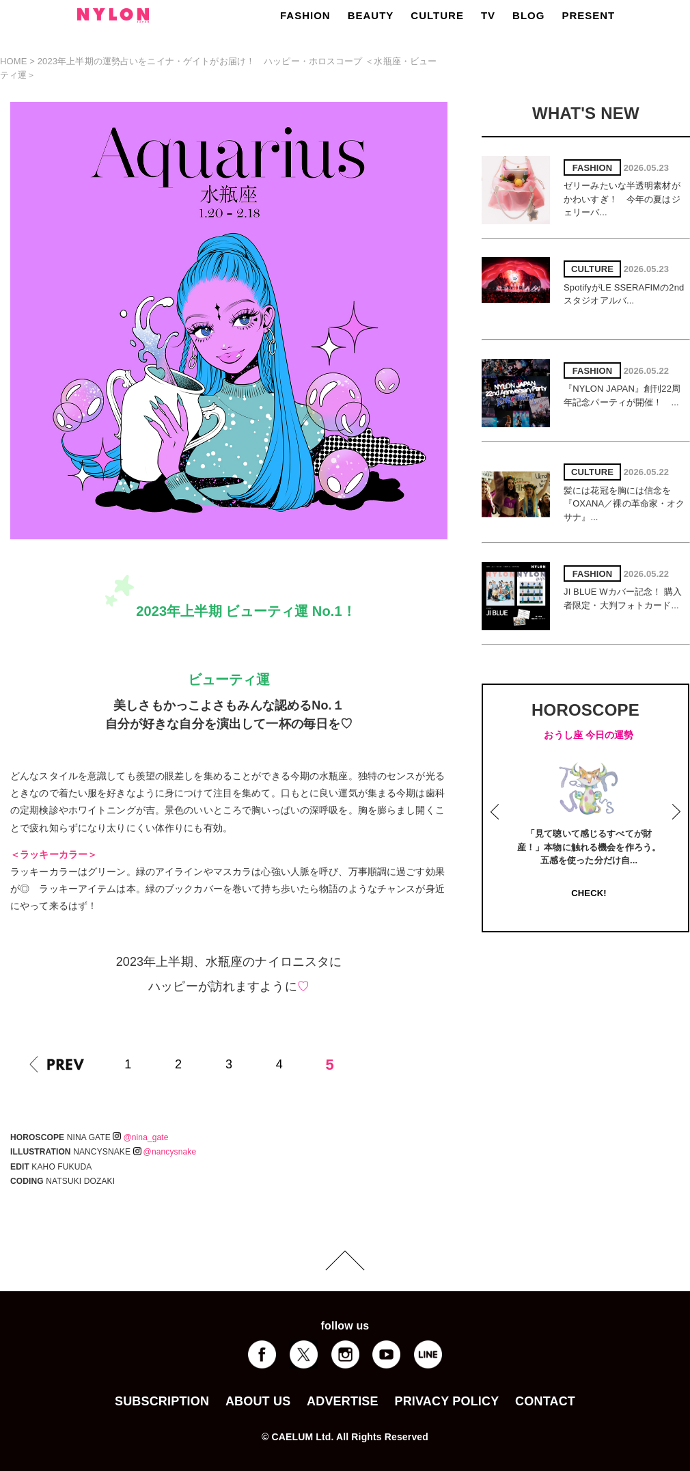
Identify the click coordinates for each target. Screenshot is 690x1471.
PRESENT (588, 15)
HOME (13, 61)
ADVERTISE (342, 1401)
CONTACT (545, 1401)
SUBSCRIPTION (162, 1401)
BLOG (528, 15)
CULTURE (437, 15)
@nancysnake (165, 1152)
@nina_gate (140, 1137)
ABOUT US (257, 1401)
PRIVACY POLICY (446, 1401)
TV (488, 15)
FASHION (305, 15)
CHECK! (588, 893)
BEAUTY (371, 15)
